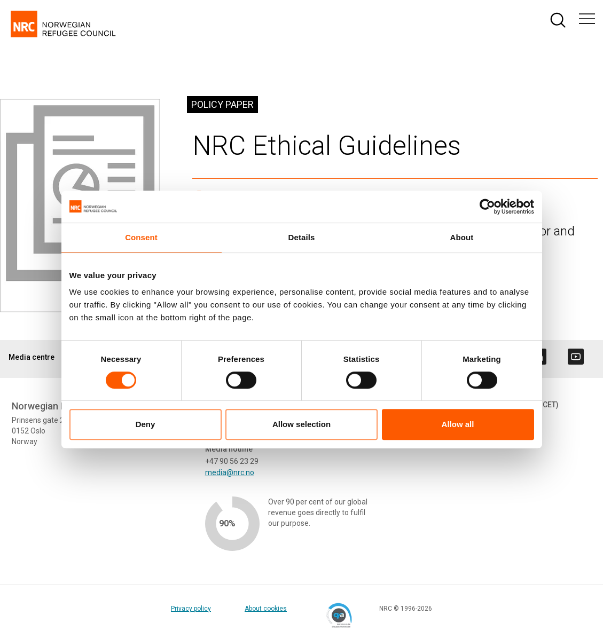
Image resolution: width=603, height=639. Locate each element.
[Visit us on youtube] (576, 357)
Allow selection (301, 424)
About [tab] (462, 237)
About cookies (266, 608)
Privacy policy (191, 608)
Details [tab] (301, 237)
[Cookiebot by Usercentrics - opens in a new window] (487, 207)
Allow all (458, 424)
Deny (145, 424)
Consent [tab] (141, 237)
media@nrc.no (229, 472)
